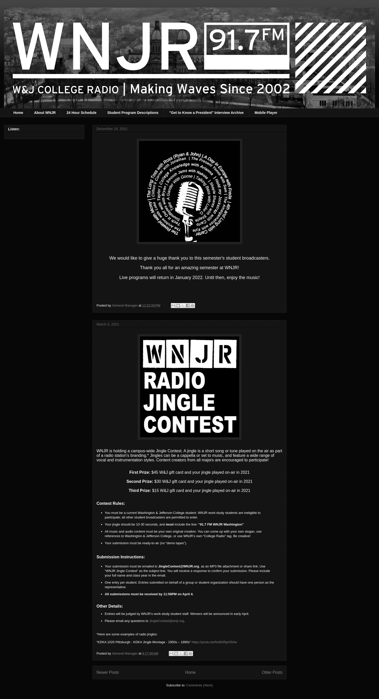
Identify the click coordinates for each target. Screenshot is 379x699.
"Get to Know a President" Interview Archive (206, 113)
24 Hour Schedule (81, 113)
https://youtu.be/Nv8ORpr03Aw (214, 642)
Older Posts (272, 672)
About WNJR (45, 113)
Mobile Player (265, 113)
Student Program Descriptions (132, 113)
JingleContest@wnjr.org (166, 621)
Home (18, 113)
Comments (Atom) (199, 685)
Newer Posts (108, 672)
